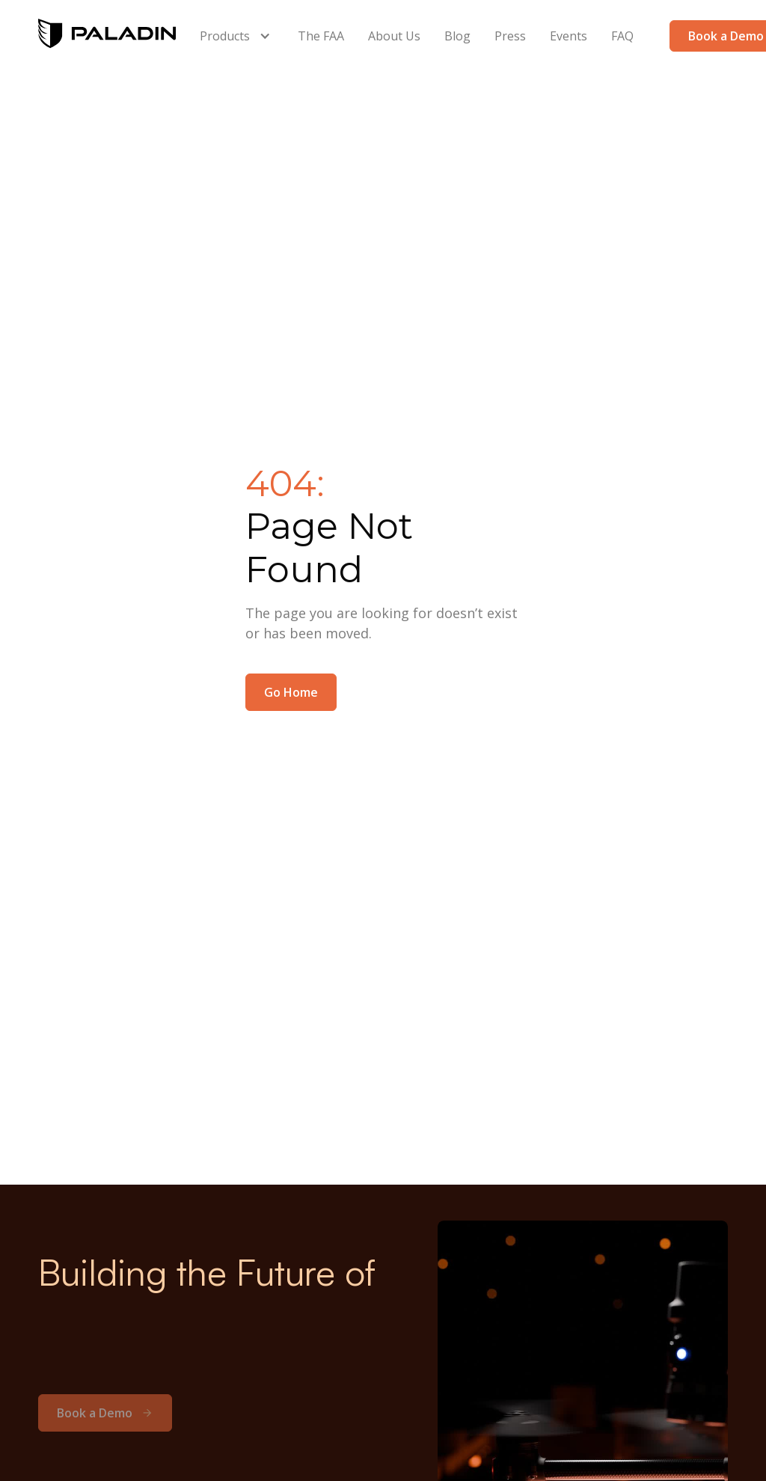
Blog (457, 36)
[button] (237, 36)
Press (510, 36)
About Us (394, 36)
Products (225, 36)
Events (568, 36)
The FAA (321, 36)
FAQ (622, 36)
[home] (107, 35)
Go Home (291, 692)
